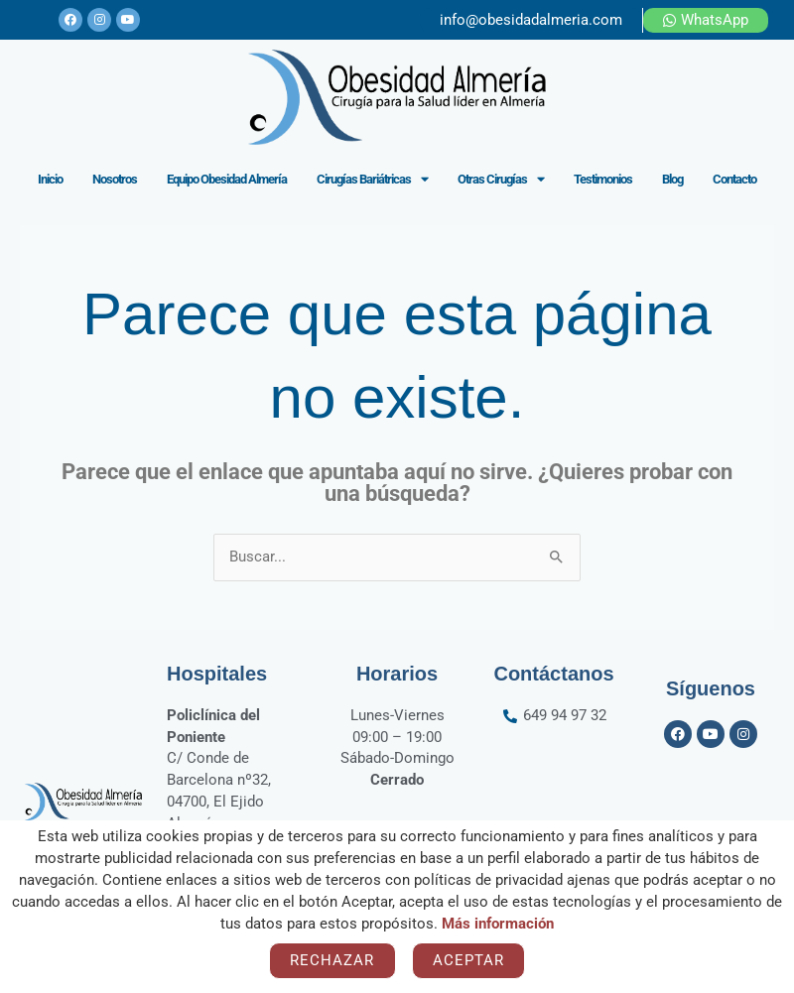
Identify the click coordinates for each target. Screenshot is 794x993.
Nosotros (114, 179)
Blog (672, 179)
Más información (498, 923)
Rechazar (332, 960)
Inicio (50, 179)
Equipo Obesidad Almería (227, 179)
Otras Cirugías (501, 179)
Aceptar (469, 960)
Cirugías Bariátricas (372, 179)
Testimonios (603, 179)
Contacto (734, 179)
